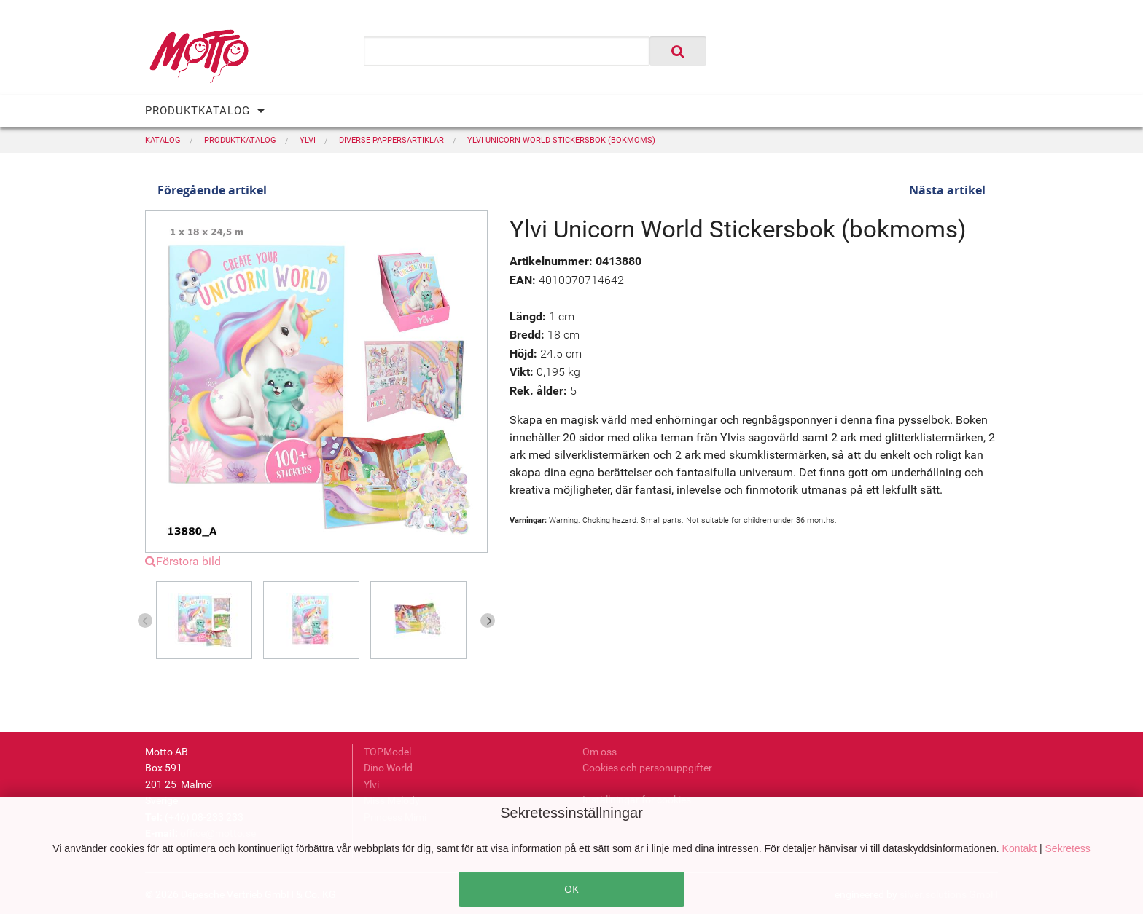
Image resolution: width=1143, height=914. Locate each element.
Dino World (388, 767)
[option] (209, 620)
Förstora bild (183, 561)
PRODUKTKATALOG (197, 110)
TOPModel (387, 751)
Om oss (599, 751)
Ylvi (371, 784)
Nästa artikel (947, 190)
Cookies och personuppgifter (647, 767)
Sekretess (1068, 848)
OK (571, 889)
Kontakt (1020, 848)
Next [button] (487, 620)
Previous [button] (145, 620)
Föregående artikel (212, 190)
